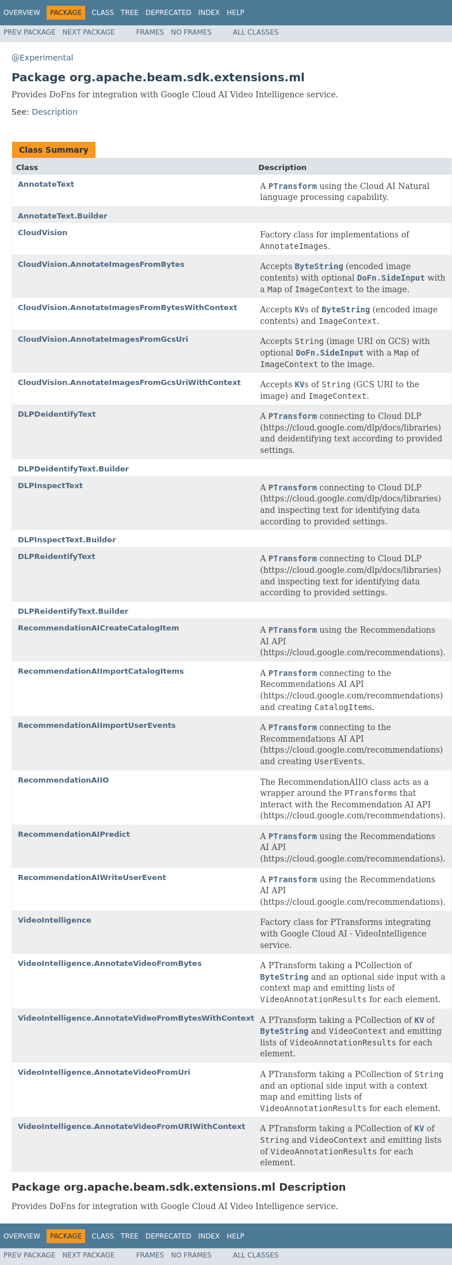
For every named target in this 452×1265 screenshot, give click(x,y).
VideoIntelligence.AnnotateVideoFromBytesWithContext (136, 1018)
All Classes (255, 32)
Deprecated (168, 13)
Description (55, 111)
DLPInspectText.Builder (67, 539)
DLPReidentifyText (56, 556)
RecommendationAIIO (63, 780)
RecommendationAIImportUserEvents (97, 725)
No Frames (191, 32)
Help (235, 13)
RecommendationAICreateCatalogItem (98, 628)
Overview (21, 13)
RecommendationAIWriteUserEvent (92, 877)
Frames (150, 32)
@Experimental (42, 57)
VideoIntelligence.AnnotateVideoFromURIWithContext (132, 1126)
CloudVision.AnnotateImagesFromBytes (101, 264)
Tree (130, 13)
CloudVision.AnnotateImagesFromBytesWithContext (127, 307)
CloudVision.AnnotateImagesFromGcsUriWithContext (129, 382)
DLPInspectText (50, 485)
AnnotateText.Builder (63, 216)
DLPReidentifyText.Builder (73, 611)
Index (209, 13)
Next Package (89, 32)
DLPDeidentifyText (56, 414)
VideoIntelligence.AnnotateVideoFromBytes (110, 963)
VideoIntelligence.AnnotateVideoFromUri (104, 1072)
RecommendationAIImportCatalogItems (101, 671)
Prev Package (29, 32)
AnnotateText (46, 184)
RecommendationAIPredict (74, 834)
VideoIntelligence (54, 920)
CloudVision (42, 232)
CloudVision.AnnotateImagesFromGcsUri (103, 339)
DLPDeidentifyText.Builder (73, 469)
